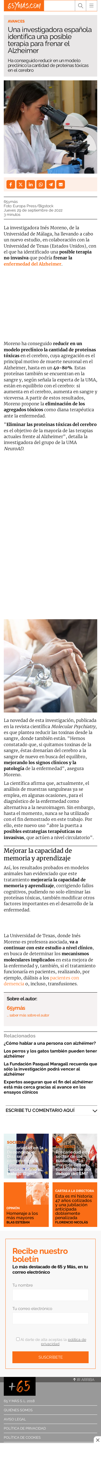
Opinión (13, 1208)
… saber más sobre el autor (28, 1015)
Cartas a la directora (74, 1191)
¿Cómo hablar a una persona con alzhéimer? (50, 1043)
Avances (16, 21)
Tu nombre (22, 1285)
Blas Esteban (18, 1222)
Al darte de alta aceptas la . (51, 1341)
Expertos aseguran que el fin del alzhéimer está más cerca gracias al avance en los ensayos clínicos (48, 1087)
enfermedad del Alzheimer (32, 264)
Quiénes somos (18, 1410)
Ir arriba (83, 1379)
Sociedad (16, 1142)
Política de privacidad (25, 1428)
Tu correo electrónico (32, 1308)
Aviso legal (15, 1419)
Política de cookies (22, 1437)
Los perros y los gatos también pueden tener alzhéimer (50, 1053)
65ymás (11, 201)
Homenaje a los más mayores (22, 1215)
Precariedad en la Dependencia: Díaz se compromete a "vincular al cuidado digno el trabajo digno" (25, 1160)
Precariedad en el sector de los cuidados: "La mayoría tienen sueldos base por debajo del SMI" (74, 1163)
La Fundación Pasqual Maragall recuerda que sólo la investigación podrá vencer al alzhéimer (50, 1069)
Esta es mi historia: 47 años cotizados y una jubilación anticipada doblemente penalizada (74, 1207)
